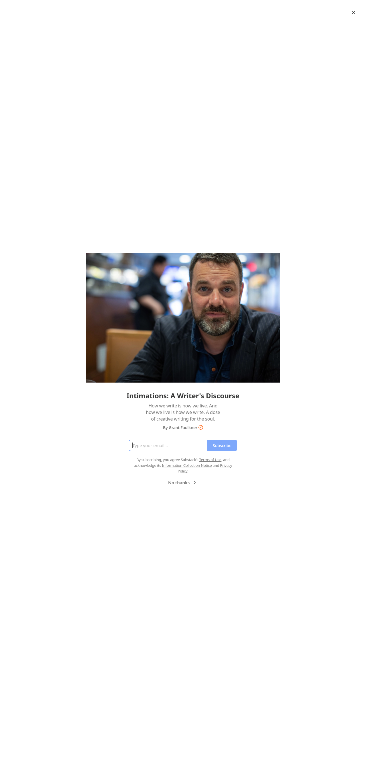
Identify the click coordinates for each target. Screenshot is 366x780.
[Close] (353, 12)
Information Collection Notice (187, 465)
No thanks (183, 482)
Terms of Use (210, 459)
